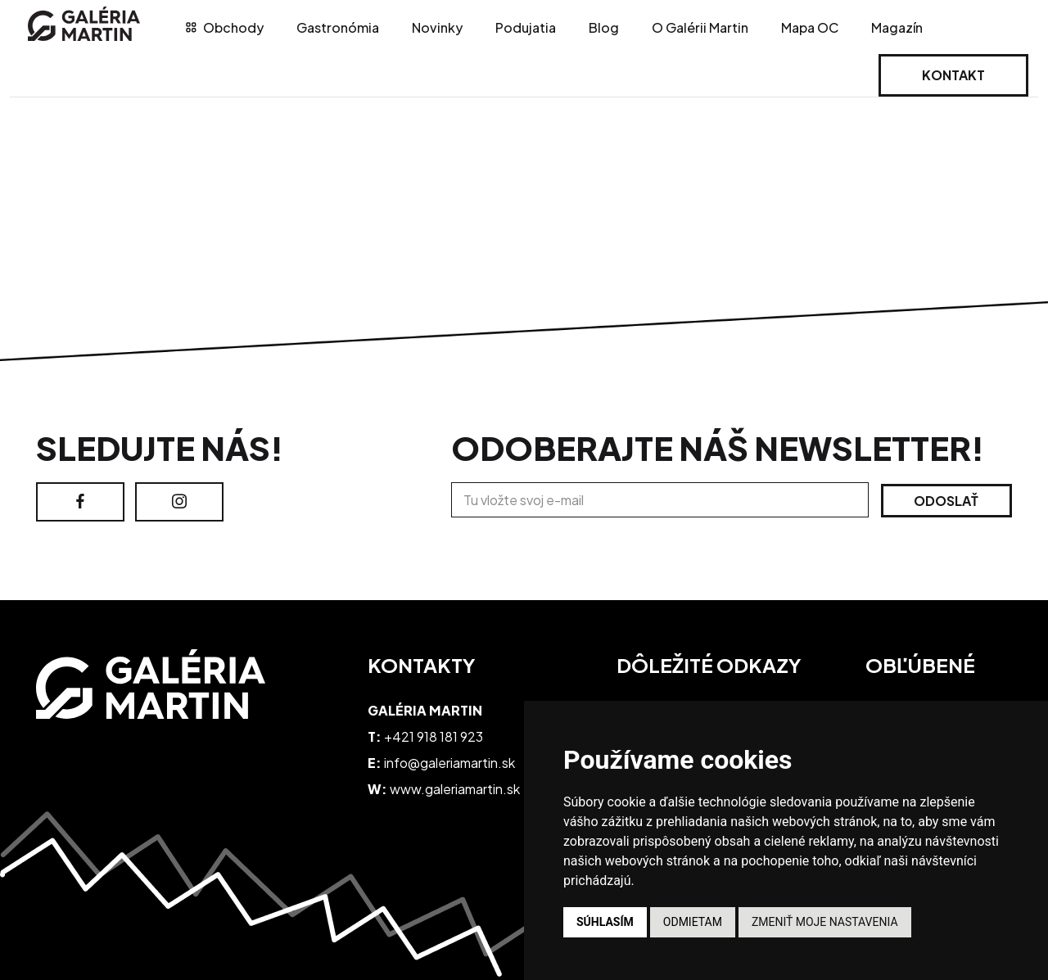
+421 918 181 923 (433, 736)
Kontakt (953, 75)
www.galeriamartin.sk (455, 788)
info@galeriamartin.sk (449, 762)
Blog (604, 27)
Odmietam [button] (692, 921)
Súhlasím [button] (605, 921)
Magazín (897, 27)
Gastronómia (337, 27)
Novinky (437, 27)
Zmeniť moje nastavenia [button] (825, 921)
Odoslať (946, 500)
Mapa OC (809, 27)
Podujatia (525, 27)
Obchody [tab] (225, 27)
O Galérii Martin (700, 27)
